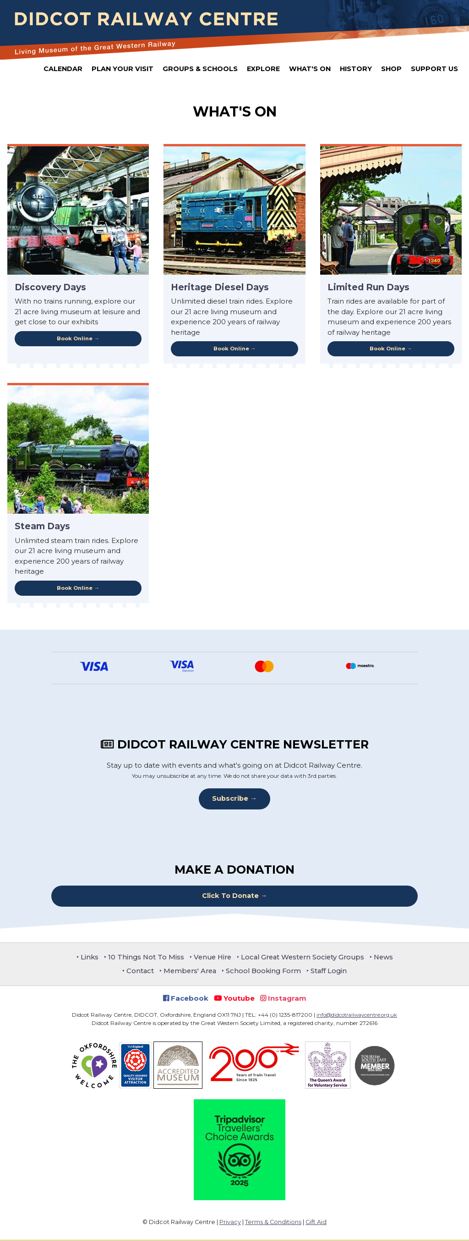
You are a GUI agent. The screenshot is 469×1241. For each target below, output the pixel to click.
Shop (391, 69)
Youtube (234, 999)
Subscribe (230, 799)
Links (84, 957)
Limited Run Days (368, 287)
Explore (263, 69)
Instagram (283, 999)
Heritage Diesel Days (220, 287)
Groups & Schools (200, 69)
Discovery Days (50, 287)
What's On (310, 69)
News (389, 957)
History (356, 69)
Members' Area (188, 972)
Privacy (230, 1223)
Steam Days (42, 526)
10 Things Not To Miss (141, 957)
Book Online (74, 338)
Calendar (63, 69)
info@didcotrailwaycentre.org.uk (356, 1016)
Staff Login (332, 972)
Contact (137, 972)
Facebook (185, 999)
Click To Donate (230, 896)
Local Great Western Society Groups (304, 957)
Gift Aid (316, 1223)
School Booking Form (265, 972)
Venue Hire (210, 957)
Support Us (434, 69)
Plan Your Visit (122, 69)
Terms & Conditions (273, 1223)
